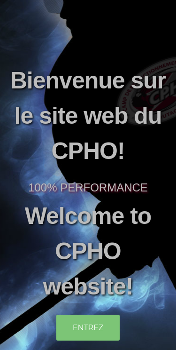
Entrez (88, 327)
